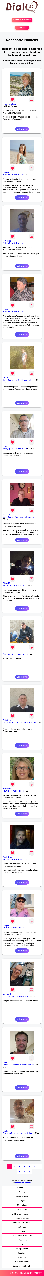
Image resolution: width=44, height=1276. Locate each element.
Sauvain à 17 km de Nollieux (14, 585)
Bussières (22, 1257)
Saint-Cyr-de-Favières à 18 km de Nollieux (20, 722)
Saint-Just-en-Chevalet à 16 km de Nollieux (20, 517)
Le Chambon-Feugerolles (22, 1214)
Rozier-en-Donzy (22, 1262)
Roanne (22, 1192)
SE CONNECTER (22, 27)
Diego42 (6, 583)
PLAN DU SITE (26, 1273)
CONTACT (38, 1273)
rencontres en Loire (23, 1183)
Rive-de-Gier (22, 1209)
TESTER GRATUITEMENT (22, 20)
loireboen (7, 241)
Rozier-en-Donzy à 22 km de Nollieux (18, 1133)
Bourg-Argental (22, 1249)
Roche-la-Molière (22, 1218)
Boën (22, 1244)
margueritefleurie (10, 104)
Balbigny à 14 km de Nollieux (15, 448)
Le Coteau (22, 1227)
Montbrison (22, 1205)
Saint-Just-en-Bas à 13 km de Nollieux (18, 380)
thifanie (6, 172)
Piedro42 (7, 1131)
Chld (5, 1062)
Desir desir (7, 857)
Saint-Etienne (22, 1188)
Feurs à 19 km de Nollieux (13, 791)
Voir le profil (22, 129)
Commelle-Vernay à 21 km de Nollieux (18, 1065)
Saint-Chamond (22, 1196)
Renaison (22, 1253)
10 (29, 1171)
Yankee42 (7, 994)
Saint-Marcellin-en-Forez (22, 1236)
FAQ (11, 1273)
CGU (16, 1273)
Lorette (22, 1231)
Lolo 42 (6, 378)
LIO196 (6, 446)
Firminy (22, 1201)
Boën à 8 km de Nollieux (13, 175)
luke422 (6, 515)
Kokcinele (7, 789)
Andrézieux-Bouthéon (22, 1223)
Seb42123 (7, 720)
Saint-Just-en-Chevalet (22, 1266)
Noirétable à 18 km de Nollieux (15, 654)
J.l (4, 652)
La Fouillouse (21, 1240)
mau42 (6, 309)
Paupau (6, 925)
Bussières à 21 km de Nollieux (15, 996)
